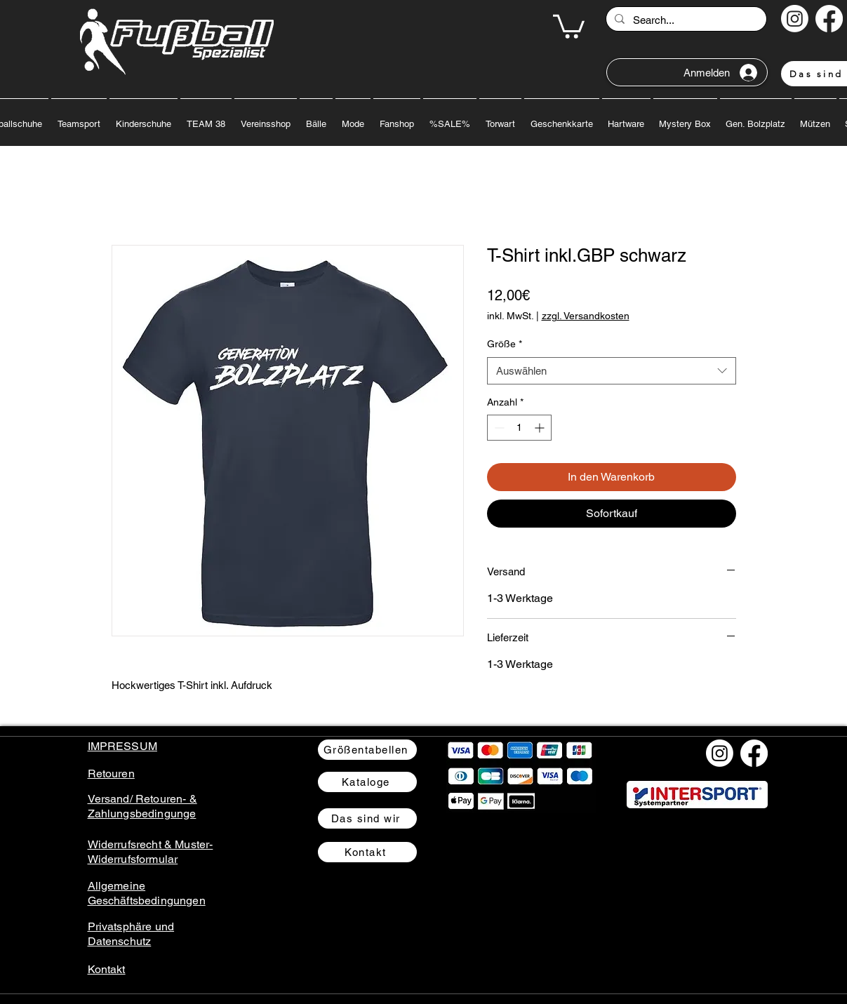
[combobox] (611, 370)
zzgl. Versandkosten (585, 315)
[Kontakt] (367, 852)
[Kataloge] (367, 782)
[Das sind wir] (367, 818)
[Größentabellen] (367, 749)
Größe (504, 343)
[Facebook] (829, 18)
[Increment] (540, 427)
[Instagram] (794, 18)
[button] (569, 25)
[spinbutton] (519, 427)
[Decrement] (498, 427)
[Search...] (685, 20)
